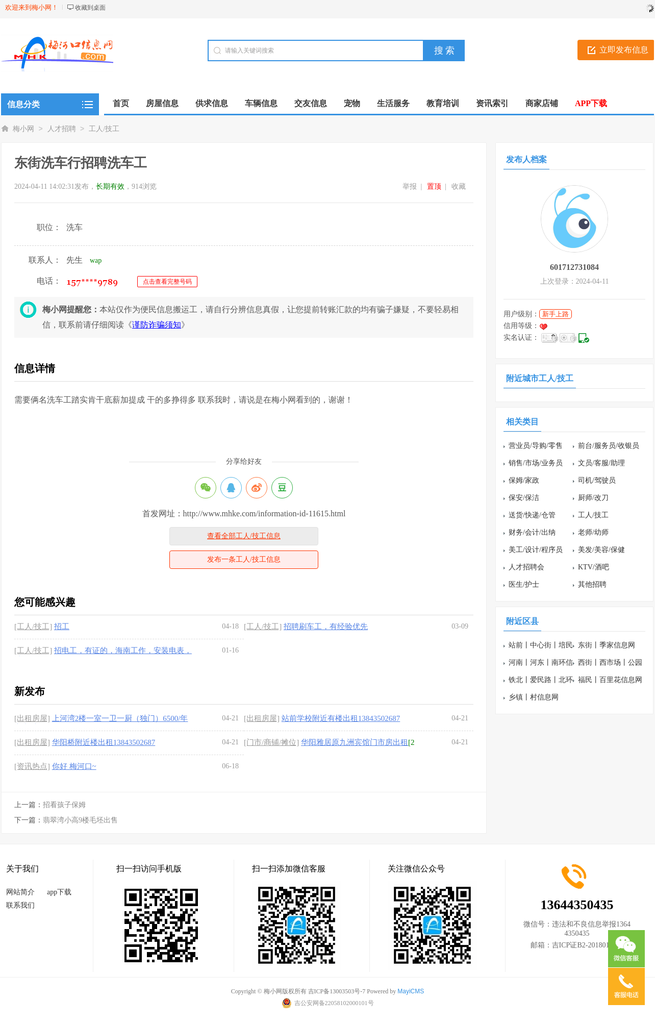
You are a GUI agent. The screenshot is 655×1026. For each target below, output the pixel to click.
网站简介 (20, 892)
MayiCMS (410, 991)
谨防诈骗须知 (156, 324)
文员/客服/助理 (601, 463)
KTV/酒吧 (593, 567)
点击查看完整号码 (167, 281)
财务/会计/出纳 (532, 532)
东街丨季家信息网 (606, 645)
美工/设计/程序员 (536, 550)
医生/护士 (524, 584)
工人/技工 (104, 129)
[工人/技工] (33, 626)
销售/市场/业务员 (536, 463)
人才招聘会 (526, 567)
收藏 (458, 186)
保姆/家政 (524, 480)
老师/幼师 (593, 532)
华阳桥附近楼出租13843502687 (104, 742)
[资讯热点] (32, 766)
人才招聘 (61, 129)
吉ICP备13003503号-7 (337, 991)
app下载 (59, 892)
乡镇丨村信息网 (534, 697)
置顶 (434, 186)
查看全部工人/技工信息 (244, 536)
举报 (409, 186)
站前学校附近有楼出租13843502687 (341, 718)
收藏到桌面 (90, 7)
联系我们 (20, 905)
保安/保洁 (524, 498)
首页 (121, 103)
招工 (61, 626)
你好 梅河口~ (74, 766)
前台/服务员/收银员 (608, 445)
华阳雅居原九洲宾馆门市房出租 (354, 742)
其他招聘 (592, 584)
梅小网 (23, 129)
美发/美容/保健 (601, 550)
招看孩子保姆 (64, 805)
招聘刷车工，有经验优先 (326, 626)
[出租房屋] (32, 718)
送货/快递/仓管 (532, 515)
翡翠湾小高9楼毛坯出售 (80, 820)
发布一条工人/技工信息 (244, 559)
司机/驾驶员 (597, 480)
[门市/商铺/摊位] (271, 742)
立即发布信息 (623, 49)
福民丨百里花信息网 (610, 680)
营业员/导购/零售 (536, 445)
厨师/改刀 (593, 498)
